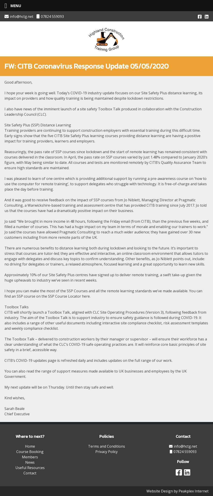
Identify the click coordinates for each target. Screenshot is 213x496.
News (30, 462)
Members (30, 457)
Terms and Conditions (106, 446)
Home (30, 446)
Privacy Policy (106, 451)
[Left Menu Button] (11, 5)
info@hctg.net (18, 16)
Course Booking (30, 451)
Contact (29, 473)
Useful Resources (30, 467)
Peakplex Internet (194, 491)
